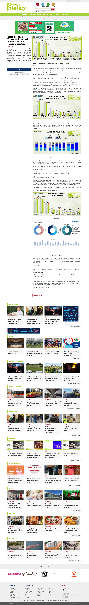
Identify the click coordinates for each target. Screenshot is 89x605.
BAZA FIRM (53, 5)
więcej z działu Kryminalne (75, 435)
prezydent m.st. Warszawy (19, 72)
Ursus (61, 17)
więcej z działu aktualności (75, 326)
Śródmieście (52, 17)
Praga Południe (41, 17)
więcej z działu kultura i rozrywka (74, 383)
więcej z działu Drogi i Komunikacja (74, 408)
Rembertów (47, 17)
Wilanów (75, 17)
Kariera (57, 14)
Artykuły (36, 11)
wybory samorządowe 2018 (15, 74)
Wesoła (71, 17)
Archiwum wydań (35, 14)
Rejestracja (78, 1)
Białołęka (14, 17)
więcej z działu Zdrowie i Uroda (74, 560)
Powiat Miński (30, 17)
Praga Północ (35, 17)
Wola (43, 19)
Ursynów (64, 17)
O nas (51, 14)
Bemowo (10, 17)
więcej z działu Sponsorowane (74, 485)
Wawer (68, 17)
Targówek (57, 17)
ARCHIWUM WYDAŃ (37, 5)
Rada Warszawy (25, 74)
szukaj (53, 9)
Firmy (39, 11)
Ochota (25, 17)
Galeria (45, 14)
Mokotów (21, 17)
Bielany (18, 17)
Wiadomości (24, 14)
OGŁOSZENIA (48, 5)
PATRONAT (66, 14)
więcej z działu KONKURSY (75, 460)
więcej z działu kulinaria (76, 535)
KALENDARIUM (43, 5)
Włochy (79, 17)
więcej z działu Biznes (76, 510)
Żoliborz (45, 19)
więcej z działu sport (76, 358)
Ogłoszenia (42, 11)
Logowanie (69, 1)
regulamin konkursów (15, 597)
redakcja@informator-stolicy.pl (70, 590)
